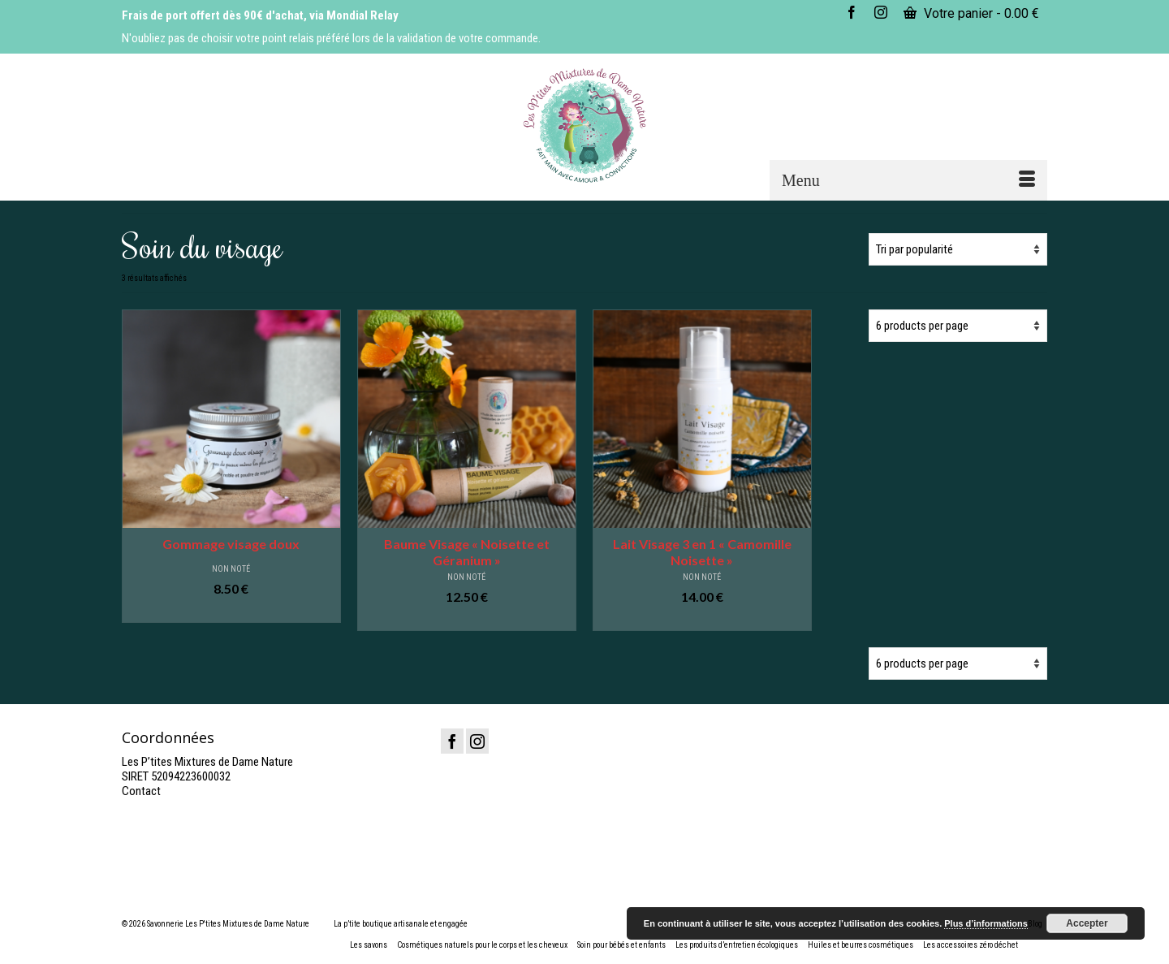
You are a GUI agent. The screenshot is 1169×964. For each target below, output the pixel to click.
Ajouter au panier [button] (230, 611)
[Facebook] (452, 741)
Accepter (1086, 923)
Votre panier (971, 13)
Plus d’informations (986, 923)
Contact (141, 791)
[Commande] (958, 249)
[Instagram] (477, 741)
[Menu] (908, 180)
